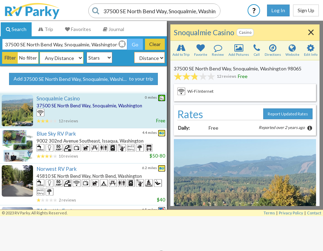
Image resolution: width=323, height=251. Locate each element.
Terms (269, 247)
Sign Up (306, 10)
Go (135, 44)
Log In (278, 10)
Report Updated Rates (288, 113)
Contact (314, 247)
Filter (10, 58)
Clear (155, 44)
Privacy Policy (291, 247)
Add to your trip (83, 79)
